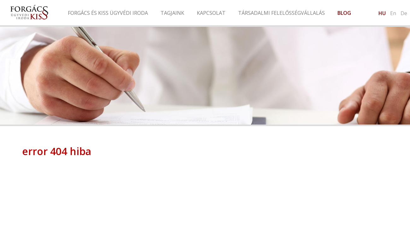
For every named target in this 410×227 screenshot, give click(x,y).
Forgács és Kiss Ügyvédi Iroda (108, 12)
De (404, 13)
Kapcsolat (211, 12)
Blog (344, 12)
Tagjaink (172, 12)
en (393, 13)
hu (382, 13)
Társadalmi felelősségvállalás (281, 12)
